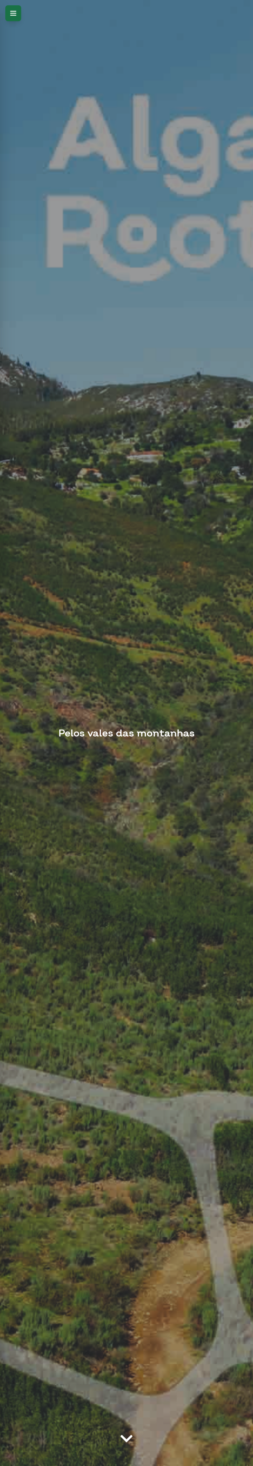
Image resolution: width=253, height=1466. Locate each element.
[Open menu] (13, 13)
